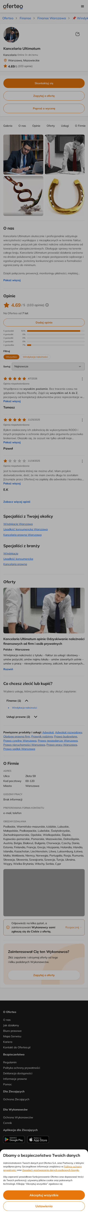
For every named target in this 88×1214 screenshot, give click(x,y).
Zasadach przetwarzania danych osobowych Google (50, 1170)
